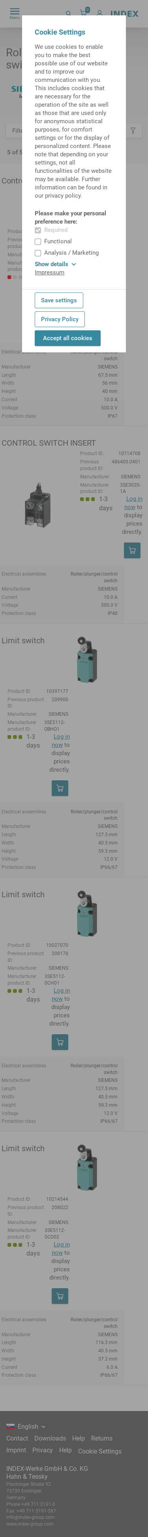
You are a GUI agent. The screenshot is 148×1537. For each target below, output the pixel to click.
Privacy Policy (60, 319)
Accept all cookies (67, 338)
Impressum (49, 272)
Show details (55, 264)
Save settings (59, 300)
